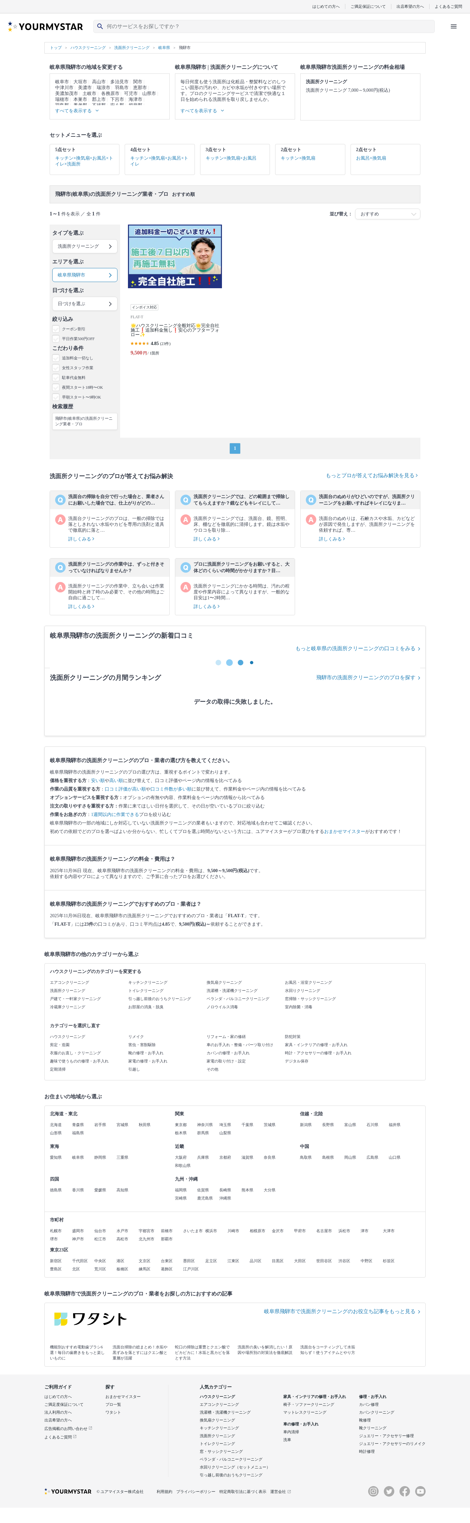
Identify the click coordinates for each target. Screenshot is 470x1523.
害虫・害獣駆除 (142, 1045)
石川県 (372, 1125)
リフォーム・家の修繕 (226, 1036)
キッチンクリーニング (147, 982)
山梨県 (225, 1133)
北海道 (56, 1125)
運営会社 (280, 1492)
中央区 (100, 1261)
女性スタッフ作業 (77, 368)
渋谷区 (344, 1261)
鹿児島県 (205, 1198)
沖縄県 (225, 1198)
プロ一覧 (113, 1404)
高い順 (116, 780)
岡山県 (350, 1157)
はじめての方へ (326, 6)
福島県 (78, 1133)
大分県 (269, 1190)
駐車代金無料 (74, 377)
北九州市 (146, 1239)
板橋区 (122, 1269)
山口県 (394, 1157)
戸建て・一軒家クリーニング (75, 999)
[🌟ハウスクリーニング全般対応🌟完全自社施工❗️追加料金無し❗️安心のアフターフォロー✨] (175, 293)
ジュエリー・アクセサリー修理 (386, 1436)
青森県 (78, 1125)
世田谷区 (324, 1261)
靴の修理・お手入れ (146, 1053)
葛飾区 (167, 1269)
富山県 (350, 1125)
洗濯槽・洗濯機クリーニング (232, 990)
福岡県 (181, 1190)
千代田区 (80, 1261)
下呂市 (117, 99)
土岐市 (89, 93)
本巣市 (80, 99)
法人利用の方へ (58, 1412)
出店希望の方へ (410, 6)
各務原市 (110, 93)
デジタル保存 (296, 1061)
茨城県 (269, 1125)
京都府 (225, 1157)
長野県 (328, 1125)
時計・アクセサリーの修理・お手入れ (318, 1053)
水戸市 (122, 1231)
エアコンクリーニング (69, 982)
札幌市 (56, 1231)
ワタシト (113, 1412)
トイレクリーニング (146, 990)
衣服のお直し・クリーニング (75, 1053)
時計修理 (367, 1451)
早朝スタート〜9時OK (81, 397)
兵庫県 (203, 1157)
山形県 (56, 1133)
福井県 (394, 1125)
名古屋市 (324, 1231)
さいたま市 (193, 1231)
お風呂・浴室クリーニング (308, 982)
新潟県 (306, 1125)
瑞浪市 (103, 87)
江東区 (233, 1261)
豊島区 (56, 1269)
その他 (212, 1069)
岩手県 (100, 1125)
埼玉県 (225, 1125)
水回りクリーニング (302, 990)
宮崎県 (181, 1198)
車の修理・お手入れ (301, 1424)
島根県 (328, 1157)
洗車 (287, 1439)
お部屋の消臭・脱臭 (146, 1007)
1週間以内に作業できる (115, 814)
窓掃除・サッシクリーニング (310, 999)
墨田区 (189, 1261)
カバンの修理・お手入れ (228, 1053)
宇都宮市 (146, 1231)
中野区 (366, 1261)
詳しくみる (81, 539)
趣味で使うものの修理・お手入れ (79, 1061)
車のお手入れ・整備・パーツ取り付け (240, 1045)
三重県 (122, 1157)
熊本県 (247, 1190)
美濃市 (85, 87)
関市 (137, 81)
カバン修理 (369, 1404)
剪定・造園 (60, 1045)
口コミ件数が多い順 (171, 789)
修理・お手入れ (372, 1396)
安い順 (98, 780)
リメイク (136, 1036)
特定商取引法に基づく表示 (242, 1492)
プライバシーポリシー (195, 1492)
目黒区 (278, 1261)
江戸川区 (191, 1269)
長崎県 (225, 1190)
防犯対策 (293, 1036)
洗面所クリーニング (67, 990)
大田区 (300, 1261)
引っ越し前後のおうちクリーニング (159, 999)
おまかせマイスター (344, 831)
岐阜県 (78, 1157)
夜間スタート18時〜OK (82, 387)
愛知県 (56, 1157)
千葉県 (247, 1125)
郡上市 (99, 99)
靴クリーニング (372, 1428)
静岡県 (100, 1157)
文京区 (144, 1261)
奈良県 (269, 1157)
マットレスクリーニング (304, 1412)
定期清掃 (58, 1069)
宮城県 (122, 1125)
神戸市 (78, 1239)
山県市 (149, 93)
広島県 (372, 1157)
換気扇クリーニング (224, 982)
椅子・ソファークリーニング (308, 1404)
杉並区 (389, 1261)
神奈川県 (205, 1125)
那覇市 (167, 1239)
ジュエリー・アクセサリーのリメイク (392, 1443)
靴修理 (365, 1420)
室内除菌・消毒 (298, 1007)
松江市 (100, 1239)
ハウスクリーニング (67, 1036)
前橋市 (167, 1231)
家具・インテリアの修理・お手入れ (316, 1045)
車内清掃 (291, 1432)
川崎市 (233, 1231)
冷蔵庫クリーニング (67, 1007)
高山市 (99, 81)
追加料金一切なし (77, 358)
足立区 (211, 1261)
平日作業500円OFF (78, 339)
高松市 (122, 1239)
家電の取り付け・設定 (226, 1061)
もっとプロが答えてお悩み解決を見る (372, 475)
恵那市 (140, 87)
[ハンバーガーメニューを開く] (454, 26)
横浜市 (211, 1231)
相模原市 (257, 1231)
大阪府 (181, 1157)
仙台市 (100, 1231)
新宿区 (56, 1261)
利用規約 (164, 1492)
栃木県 (181, 1133)
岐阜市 (62, 81)
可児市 (131, 93)
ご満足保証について (368, 6)
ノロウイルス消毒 (222, 1007)
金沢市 (278, 1231)
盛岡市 (78, 1231)
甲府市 (300, 1231)
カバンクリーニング (376, 1412)
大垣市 (80, 81)
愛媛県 (100, 1190)
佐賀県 (203, 1190)
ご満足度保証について (64, 1404)
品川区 (255, 1261)
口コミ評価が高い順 (125, 789)
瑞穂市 (62, 99)
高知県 (122, 1190)
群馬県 (203, 1133)
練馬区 (144, 1269)
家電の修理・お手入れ (147, 1061)
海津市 (135, 99)
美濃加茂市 (66, 93)
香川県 (78, 1190)
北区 (76, 1269)
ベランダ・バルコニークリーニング (238, 999)
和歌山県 (183, 1165)
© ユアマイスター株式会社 (120, 1492)
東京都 (181, 1125)
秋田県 (144, 1125)
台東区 (167, 1261)
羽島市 (122, 87)
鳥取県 (306, 1157)
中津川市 (64, 87)
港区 (120, 1261)
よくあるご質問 (448, 6)
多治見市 (119, 81)
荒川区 (100, 1269)
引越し (134, 1069)
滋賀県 (247, 1157)
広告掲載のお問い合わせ (68, 1428)
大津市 (389, 1231)
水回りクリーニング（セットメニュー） (235, 1467)
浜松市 (344, 1231)
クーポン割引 (74, 329)
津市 (364, 1231)
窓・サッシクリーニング (221, 1451)
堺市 (54, 1239)
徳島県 (56, 1190)
